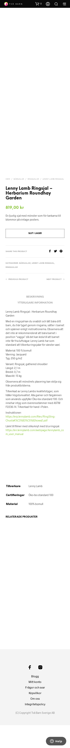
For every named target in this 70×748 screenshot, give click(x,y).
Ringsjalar (33, 179)
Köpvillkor (35, 715)
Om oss (35, 721)
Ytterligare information (35, 303)
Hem (8, 179)
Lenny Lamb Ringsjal (53, 179)
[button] (38, 4)
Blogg (35, 699)
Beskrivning (35, 297)
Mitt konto (35, 704)
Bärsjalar (19, 179)
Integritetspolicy (35, 727)
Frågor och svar (35, 710)
